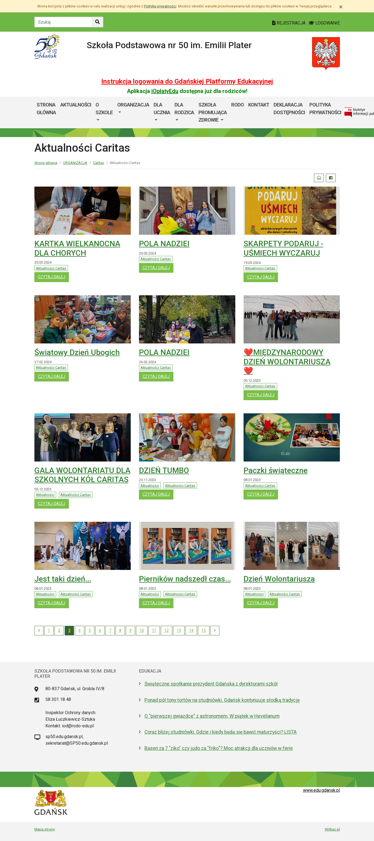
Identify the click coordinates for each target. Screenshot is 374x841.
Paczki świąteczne (276, 470)
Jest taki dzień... (62, 578)
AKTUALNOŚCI (75, 105)
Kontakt (258, 105)
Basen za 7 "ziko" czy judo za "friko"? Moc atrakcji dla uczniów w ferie (218, 748)
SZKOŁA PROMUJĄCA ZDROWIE (212, 112)
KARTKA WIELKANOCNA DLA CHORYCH (77, 248)
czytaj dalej (53, 276)
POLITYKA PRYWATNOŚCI (325, 108)
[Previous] (38, 631)
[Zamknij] (341, 7)
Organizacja (133, 105)
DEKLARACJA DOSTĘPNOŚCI (289, 108)
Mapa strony (44, 829)
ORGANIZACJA (75, 163)
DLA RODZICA (184, 108)
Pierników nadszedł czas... (185, 578)
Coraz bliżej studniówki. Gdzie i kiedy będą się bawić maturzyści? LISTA (220, 732)
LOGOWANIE (324, 23)
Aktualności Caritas (51, 268)
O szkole (104, 108)
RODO (237, 105)
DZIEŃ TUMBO (164, 470)
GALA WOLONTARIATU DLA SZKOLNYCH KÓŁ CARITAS (82, 475)
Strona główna (46, 108)
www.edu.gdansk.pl (321, 790)
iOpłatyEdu (164, 91)
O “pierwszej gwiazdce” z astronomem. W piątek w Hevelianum (212, 716)
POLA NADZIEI (164, 243)
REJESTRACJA (289, 23)
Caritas (98, 163)
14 (191, 630)
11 (154, 630)
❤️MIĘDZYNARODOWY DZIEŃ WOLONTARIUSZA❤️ (287, 361)
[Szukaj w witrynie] (97, 22)
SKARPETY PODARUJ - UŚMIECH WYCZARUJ (283, 248)
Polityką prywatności (160, 6)
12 (166, 630)
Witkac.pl (332, 829)
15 (203, 630)
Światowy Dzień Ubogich (77, 352)
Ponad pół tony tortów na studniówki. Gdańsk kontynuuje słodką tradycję (222, 700)
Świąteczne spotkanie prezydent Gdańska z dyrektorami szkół (211, 684)
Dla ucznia (162, 108)
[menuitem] (104, 112)
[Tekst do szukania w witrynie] (63, 22)
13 (179, 630)
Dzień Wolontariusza (279, 578)
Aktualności (45, 495)
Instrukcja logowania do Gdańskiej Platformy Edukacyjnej (187, 81)
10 (142, 630)
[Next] (214, 631)
